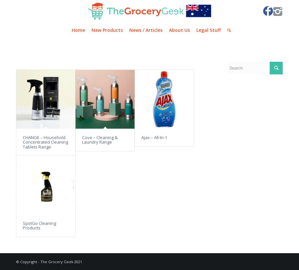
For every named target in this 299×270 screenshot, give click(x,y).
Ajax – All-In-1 (154, 137)
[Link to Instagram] (278, 11)
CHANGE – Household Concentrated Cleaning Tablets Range (45, 142)
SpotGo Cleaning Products (39, 225)
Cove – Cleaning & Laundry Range (100, 140)
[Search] (227, 30)
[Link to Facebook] (268, 11)
